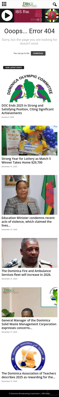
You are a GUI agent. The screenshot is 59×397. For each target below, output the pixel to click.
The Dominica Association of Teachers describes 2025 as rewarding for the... (29, 375)
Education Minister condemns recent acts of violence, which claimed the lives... (28, 221)
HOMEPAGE (38, 53)
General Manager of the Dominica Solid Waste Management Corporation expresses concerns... (29, 324)
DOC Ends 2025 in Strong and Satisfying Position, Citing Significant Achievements (28, 109)
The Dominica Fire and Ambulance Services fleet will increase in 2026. (26, 273)
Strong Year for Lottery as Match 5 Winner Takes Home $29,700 (26, 160)
